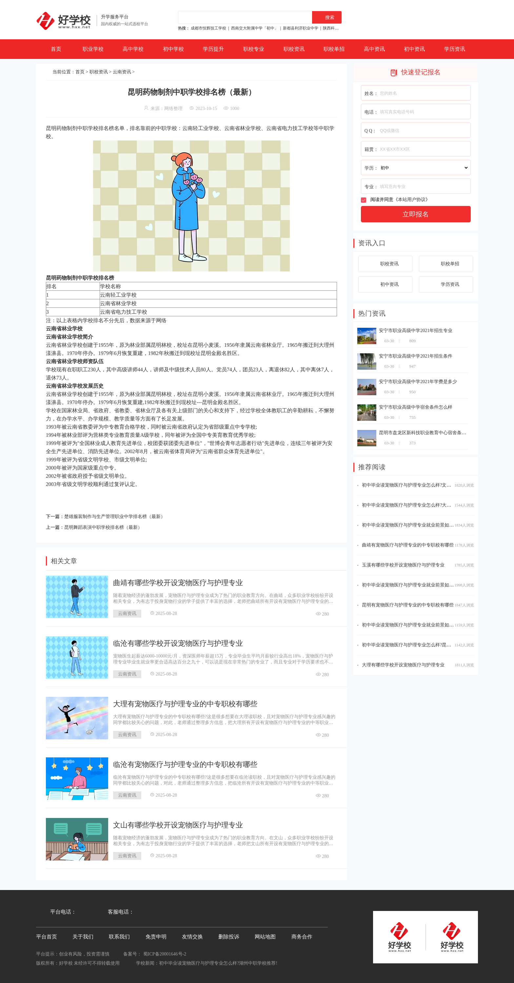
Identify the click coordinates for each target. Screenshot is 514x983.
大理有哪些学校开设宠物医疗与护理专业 (403, 664)
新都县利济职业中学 (300, 28)
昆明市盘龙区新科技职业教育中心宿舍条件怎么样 (429, 432)
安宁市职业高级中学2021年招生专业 (415, 330)
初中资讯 (414, 49)
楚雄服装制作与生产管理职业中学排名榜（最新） (122, 516)
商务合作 (301, 935)
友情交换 (192, 935)
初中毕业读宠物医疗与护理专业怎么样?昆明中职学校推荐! (421, 644)
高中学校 (133, 49)
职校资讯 (294, 49)
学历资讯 (454, 49)
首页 (56, 49)
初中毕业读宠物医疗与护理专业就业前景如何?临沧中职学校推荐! (428, 585)
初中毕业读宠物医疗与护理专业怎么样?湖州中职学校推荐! (218, 961)
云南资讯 (122, 71)
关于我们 (82, 935)
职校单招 (334, 49)
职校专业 (253, 49)
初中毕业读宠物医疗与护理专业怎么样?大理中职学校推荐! (421, 505)
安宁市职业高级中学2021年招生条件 (415, 356)
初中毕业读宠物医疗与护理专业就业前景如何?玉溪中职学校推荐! (428, 624)
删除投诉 (228, 935)
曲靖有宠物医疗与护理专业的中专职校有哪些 (408, 545)
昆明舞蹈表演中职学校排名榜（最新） (108, 526)
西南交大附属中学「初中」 (254, 28)
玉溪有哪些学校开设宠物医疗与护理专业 (403, 565)
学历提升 (213, 49)
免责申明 (156, 935)
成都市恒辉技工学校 (208, 28)
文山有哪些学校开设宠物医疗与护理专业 (178, 824)
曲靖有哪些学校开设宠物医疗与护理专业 (178, 581)
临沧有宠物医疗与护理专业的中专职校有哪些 (185, 763)
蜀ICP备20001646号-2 (164, 952)
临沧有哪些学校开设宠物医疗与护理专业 (178, 642)
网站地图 (265, 935)
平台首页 (46, 935)
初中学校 (173, 49)
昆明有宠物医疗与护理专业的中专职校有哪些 (408, 605)
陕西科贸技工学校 (338, 28)
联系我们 (119, 935)
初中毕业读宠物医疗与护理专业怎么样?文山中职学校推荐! (421, 485)
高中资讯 (374, 49)
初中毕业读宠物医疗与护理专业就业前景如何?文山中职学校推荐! (428, 525)
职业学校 (93, 49)
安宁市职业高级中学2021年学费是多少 (418, 381)
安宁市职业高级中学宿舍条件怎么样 (415, 407)
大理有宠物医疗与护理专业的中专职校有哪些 (185, 702)
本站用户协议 (411, 199)
